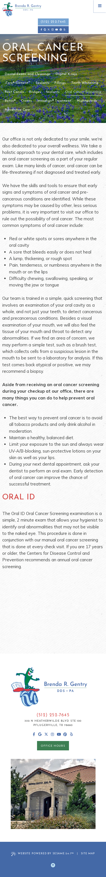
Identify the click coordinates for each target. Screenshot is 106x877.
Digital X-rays (66, 74)
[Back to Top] (53, 865)
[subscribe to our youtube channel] (56, 29)
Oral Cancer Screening (83, 92)
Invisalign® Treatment (54, 100)
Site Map (88, 853)
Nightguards (87, 100)
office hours (53, 746)
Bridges (35, 92)
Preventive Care (17, 110)
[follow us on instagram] (52, 29)
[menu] (100, 6)
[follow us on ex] (48, 29)
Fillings (60, 83)
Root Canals (14, 92)
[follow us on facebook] (41, 29)
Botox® (10, 100)
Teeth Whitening (84, 83)
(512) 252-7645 (53, 22)
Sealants (42, 83)
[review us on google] (44, 29)
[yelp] (64, 29)
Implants (52, 92)
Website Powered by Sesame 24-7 (42, 854)
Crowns (26, 100)
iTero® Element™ (17, 83)
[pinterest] (60, 29)
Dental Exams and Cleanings (27, 74)
